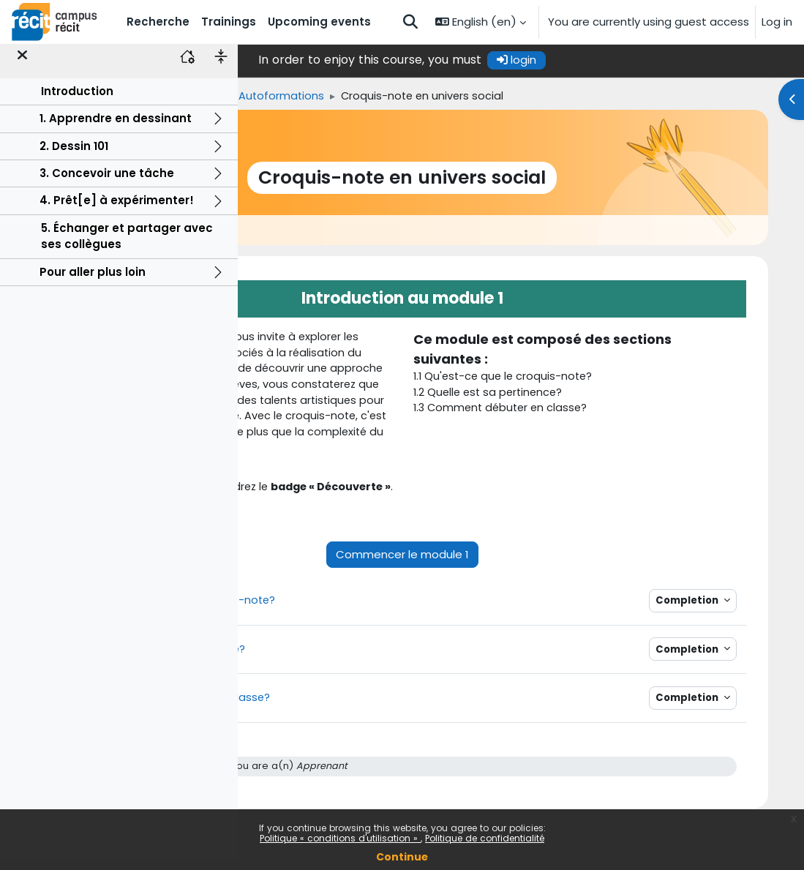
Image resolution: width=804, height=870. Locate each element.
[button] (410, 22)
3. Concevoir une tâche (107, 182)
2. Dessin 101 (74, 155)
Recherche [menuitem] (158, 21)
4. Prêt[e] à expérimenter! (117, 210)
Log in (777, 21)
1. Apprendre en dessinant (116, 127)
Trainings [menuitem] (228, 21)
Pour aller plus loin (93, 281)
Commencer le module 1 (520, 608)
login (635, 59)
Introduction (77, 100)
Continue (402, 857)
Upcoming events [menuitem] (319, 21)
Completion (718, 655)
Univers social (396, 96)
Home (260, 96)
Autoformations (493, 96)
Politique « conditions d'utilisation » (340, 838)
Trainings (318, 96)
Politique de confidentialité (484, 838)
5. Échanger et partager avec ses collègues (127, 245)
